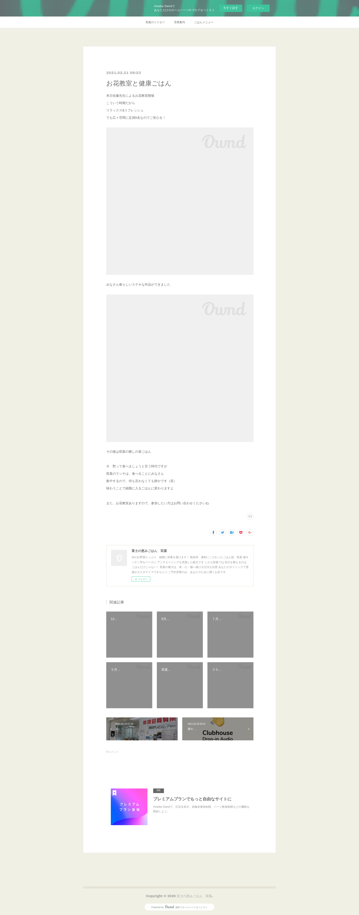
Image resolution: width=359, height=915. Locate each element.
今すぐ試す (230, 8)
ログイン (258, 8)
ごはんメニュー (203, 22)
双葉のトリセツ (155, 22)
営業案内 (179, 22)
